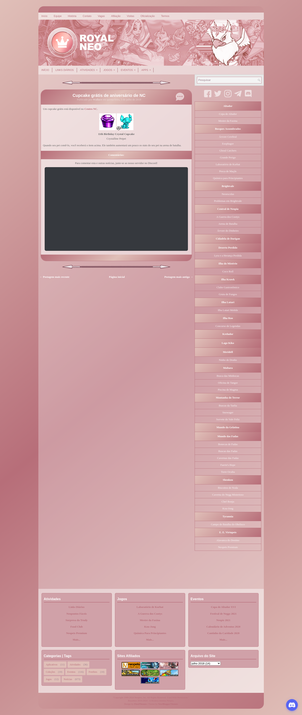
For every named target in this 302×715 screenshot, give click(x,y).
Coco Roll (227, 271)
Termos (165, 16)
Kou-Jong (228, 508)
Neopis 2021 (223, 620)
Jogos (110, 69)
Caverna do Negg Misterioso (228, 494)
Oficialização (148, 16)
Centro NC (91, 108)
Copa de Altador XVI (223, 607)
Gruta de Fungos (228, 294)
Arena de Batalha (227, 223)
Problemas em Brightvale (228, 200)
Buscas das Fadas (227, 451)
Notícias (68, 679)
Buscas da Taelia (228, 405)
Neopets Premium (228, 547)
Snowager (228, 412)
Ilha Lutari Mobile (228, 310)
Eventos (129, 69)
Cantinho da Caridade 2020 (223, 633)
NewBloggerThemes (168, 704)
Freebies (93, 671)
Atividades (90, 69)
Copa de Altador (228, 113)
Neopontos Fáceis (76, 613)
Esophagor (228, 143)
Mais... (76, 639)
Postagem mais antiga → (178, 276)
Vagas (101, 16)
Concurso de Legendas (227, 326)
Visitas (130, 16)
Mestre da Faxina (227, 120)
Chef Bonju (227, 501)
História (72, 16)
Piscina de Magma (228, 389)
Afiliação (115, 16)
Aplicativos (51, 664)
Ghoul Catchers (227, 150)
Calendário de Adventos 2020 (223, 626)
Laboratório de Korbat (228, 164)
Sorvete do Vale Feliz (228, 419)
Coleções (50, 671)
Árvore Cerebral (228, 136)
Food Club (76, 626)
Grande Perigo (228, 157)
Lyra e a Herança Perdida (228, 255)
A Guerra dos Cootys (227, 216)
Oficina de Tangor (228, 382)
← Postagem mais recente (54, 276)
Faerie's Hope (227, 464)
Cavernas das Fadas (228, 458)
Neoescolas (228, 194)
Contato (87, 16)
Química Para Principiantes (150, 633)
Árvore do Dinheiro (228, 230)
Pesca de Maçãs (227, 171)
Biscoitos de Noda (228, 487)
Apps (147, 69)
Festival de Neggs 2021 (223, 613)
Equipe (57, 16)
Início (45, 16)
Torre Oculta (228, 471)
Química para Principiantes (228, 178)
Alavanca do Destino (227, 540)
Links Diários (64, 70)
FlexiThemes (140, 704)
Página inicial (117, 276)
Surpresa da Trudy (77, 620)
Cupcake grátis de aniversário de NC (109, 95)
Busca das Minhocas (228, 375)
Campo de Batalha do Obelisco (228, 524)
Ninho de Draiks (228, 359)
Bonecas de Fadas (228, 444)
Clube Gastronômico (228, 287)
